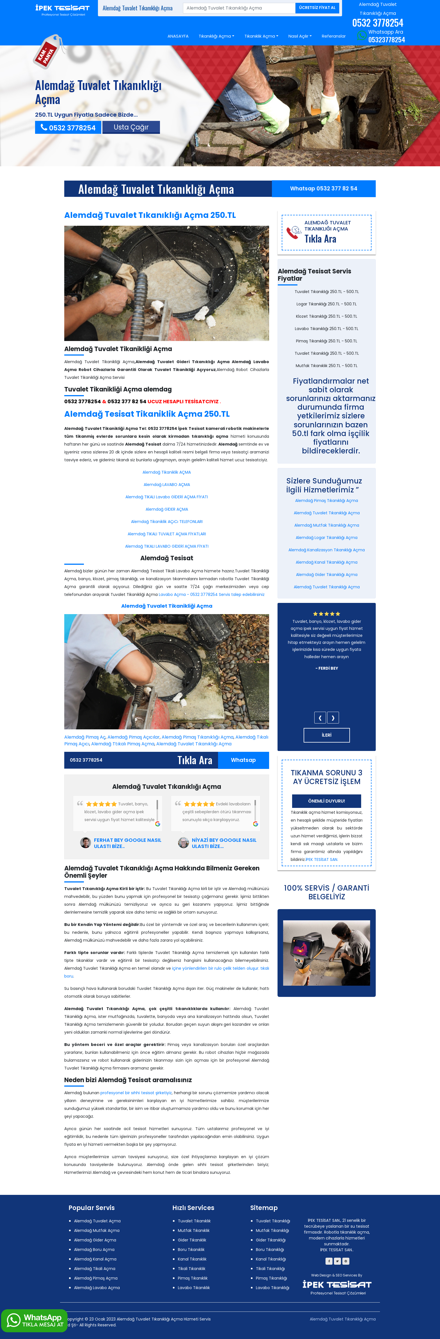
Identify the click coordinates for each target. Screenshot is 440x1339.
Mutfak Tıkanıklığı (272, 1230)
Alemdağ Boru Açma (94, 1249)
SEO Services (346, 1275)
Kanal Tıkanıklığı (271, 1259)
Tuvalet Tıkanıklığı (273, 1221)
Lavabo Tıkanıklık (194, 1287)
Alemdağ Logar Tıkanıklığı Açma (327, 537)
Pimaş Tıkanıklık (193, 1278)
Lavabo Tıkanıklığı (272, 1287)
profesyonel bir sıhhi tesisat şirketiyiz (136, 1093)
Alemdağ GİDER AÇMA (167, 509)
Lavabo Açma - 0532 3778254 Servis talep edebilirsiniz (212, 594)
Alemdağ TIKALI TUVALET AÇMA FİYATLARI (167, 534)
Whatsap (243, 760)
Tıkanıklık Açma (259, 36)
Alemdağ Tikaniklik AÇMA (167, 472)
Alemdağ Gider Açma (95, 1240)
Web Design (321, 1275)
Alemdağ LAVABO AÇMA (167, 484)
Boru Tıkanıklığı (270, 1249)
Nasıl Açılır (298, 36)
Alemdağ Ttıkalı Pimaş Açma (122, 744)
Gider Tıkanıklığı (271, 1240)
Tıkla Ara (194, 760)
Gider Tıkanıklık (192, 1240)
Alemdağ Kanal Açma (95, 1259)
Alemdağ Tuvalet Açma (97, 1221)
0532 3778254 (68, 128)
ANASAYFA (178, 36)
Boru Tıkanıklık (191, 1249)
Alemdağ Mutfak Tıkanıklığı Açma (326, 525)
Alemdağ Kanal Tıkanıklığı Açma (327, 562)
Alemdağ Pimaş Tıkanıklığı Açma (197, 737)
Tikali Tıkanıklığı (270, 1268)
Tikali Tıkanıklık (191, 1268)
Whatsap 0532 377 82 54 (324, 188)
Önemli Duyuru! (326, 801)
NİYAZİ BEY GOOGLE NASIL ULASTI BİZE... (224, 843)
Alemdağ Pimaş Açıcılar (133, 737)
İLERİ (326, 735)
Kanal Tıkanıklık (192, 1259)
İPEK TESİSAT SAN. (322, 859)
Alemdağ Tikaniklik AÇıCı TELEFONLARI (167, 521)
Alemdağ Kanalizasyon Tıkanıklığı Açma (326, 550)
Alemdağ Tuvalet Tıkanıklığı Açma (156, 189)
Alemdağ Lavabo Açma (97, 1287)
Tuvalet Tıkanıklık (194, 1221)
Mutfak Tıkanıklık (194, 1230)
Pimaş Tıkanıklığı (271, 1278)
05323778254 (386, 39)
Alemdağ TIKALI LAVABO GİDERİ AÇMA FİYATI (166, 546)
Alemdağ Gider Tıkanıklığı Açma (327, 574)
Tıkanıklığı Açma (215, 36)
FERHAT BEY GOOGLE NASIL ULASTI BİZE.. (127, 843)
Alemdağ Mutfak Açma (97, 1230)
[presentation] (320, 717)
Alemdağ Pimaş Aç (85, 737)
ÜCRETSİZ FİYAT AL (317, 7)
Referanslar (334, 36)
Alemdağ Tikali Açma (94, 1268)
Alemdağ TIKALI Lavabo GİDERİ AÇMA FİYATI (166, 497)
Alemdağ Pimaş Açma (96, 1278)
